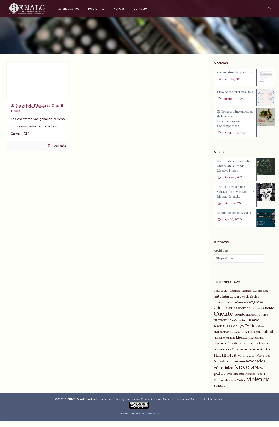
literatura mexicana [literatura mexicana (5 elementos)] (244, 355)
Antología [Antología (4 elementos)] (235, 297)
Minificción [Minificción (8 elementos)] (246, 362)
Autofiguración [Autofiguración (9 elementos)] (226, 302)
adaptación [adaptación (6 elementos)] (221, 297)
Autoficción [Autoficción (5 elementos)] (260, 297)
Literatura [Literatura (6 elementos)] (243, 344)
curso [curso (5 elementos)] (264, 321)
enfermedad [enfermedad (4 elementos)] (239, 326)
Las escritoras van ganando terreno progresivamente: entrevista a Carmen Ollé (38, 125)
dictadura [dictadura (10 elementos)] (222, 326)
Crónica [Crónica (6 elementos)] (256, 314)
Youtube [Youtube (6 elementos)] (219, 392)
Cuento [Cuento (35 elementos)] (223, 320)
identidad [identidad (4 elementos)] (243, 338)
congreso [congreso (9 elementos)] (255, 308)
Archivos (221, 257)
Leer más (59, 144)
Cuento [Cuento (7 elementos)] (268, 314)
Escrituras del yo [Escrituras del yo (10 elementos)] (229, 332)
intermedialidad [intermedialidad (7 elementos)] (261, 338)
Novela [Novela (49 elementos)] (244, 373)
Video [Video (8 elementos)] (241, 386)
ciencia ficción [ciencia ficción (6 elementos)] (249, 303)
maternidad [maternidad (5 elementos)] (264, 355)
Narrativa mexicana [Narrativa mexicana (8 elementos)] (229, 367)
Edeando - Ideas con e (149, 420)
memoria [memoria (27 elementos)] (225, 361)
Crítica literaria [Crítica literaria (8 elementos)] (238, 314)
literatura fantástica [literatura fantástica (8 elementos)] (242, 349)
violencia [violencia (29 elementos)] (258, 385)
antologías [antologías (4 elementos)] (246, 297)
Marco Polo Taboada (31, 104)
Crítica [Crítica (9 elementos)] (219, 314)
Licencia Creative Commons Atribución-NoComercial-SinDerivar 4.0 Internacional (177, 405)
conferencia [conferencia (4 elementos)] (239, 308)
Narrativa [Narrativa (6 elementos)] (263, 362)
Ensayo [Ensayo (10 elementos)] (253, 326)
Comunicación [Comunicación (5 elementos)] (223, 308)
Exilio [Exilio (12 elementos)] (250, 332)
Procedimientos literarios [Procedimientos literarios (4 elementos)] (241, 380)
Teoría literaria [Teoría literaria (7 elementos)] (225, 386)
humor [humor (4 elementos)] (233, 338)
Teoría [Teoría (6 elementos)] (260, 380)
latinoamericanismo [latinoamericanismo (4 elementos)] (224, 344)
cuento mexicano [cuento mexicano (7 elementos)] (247, 321)
